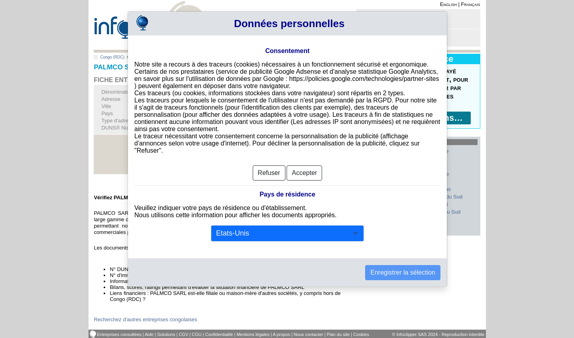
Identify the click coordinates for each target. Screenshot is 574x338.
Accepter (304, 172)
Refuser (269, 172)
